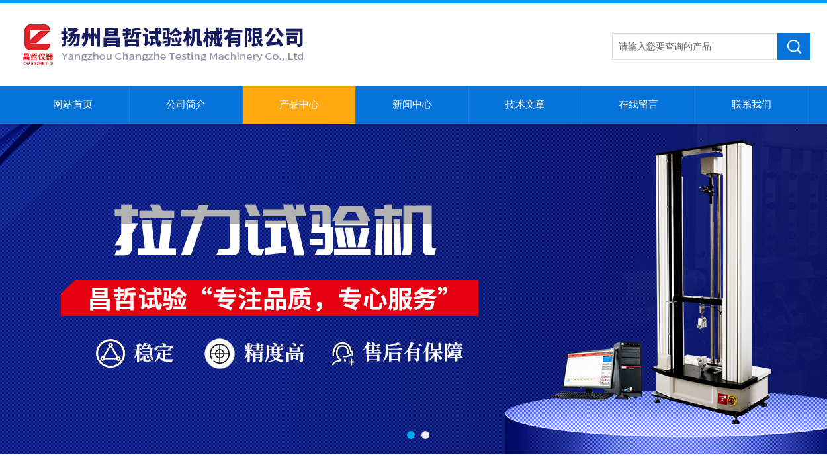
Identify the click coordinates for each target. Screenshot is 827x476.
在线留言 (638, 104)
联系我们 (751, 104)
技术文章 (525, 104)
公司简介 (186, 104)
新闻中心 (412, 104)
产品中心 (299, 104)
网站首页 (73, 104)
